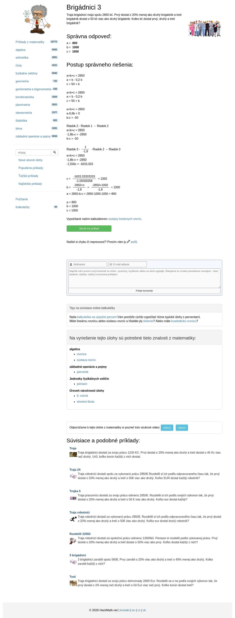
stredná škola (85, 401)
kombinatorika (37, 97)
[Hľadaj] (54, 153)
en (133, 610)
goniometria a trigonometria (37, 89)
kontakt (125, 610)
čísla (37, 65)
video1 (167, 427)
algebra (37, 49)
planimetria (37, 104)
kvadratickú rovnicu (183, 321)
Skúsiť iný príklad (89, 228)
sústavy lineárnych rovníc (124, 218)
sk (144, 610)
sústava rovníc (86, 360)
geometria (37, 81)
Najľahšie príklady (30, 183)
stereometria (37, 112)
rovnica (81, 354)
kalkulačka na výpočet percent (96, 317)
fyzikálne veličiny (37, 73)
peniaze (82, 383)
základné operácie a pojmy (37, 136)
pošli (132, 241)
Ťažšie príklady (28, 175)
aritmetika (37, 57)
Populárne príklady (31, 168)
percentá (82, 371)
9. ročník (82, 395)
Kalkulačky (37, 207)
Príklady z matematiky (37, 42)
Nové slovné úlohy (31, 160)
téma (37, 128)
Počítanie (22, 199)
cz (139, 610)
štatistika (37, 120)
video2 (182, 427)
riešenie (148, 321)
